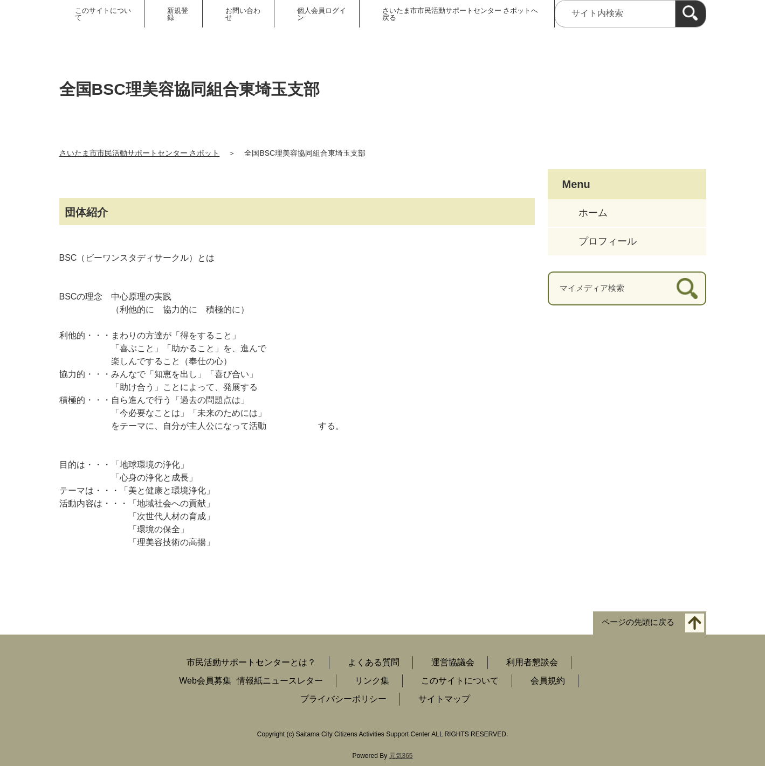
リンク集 (372, 680)
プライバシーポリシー (343, 699)
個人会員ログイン (321, 14)
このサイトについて (103, 14)
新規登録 (177, 14)
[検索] (690, 13)
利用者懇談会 (532, 662)
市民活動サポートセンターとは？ (251, 662)
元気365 (401, 756)
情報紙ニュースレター (280, 680)
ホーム (593, 212)
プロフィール (607, 241)
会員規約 (547, 680)
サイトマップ (444, 699)
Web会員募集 (205, 680)
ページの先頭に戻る (638, 622)
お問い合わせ (242, 14)
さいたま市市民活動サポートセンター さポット (139, 153)
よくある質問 (373, 662)
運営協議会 (452, 662)
